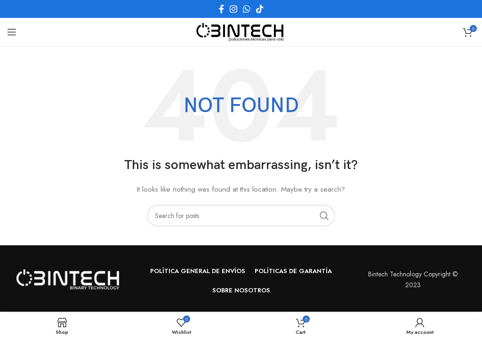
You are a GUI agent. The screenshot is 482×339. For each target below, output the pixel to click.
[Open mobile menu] (11, 32)
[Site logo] (241, 31)
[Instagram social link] (233, 9)
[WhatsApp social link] (246, 9)
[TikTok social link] (259, 9)
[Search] (241, 215)
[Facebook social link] (221, 9)
